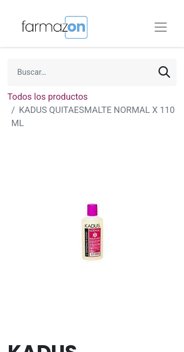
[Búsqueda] (164, 72)
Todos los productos (47, 96)
